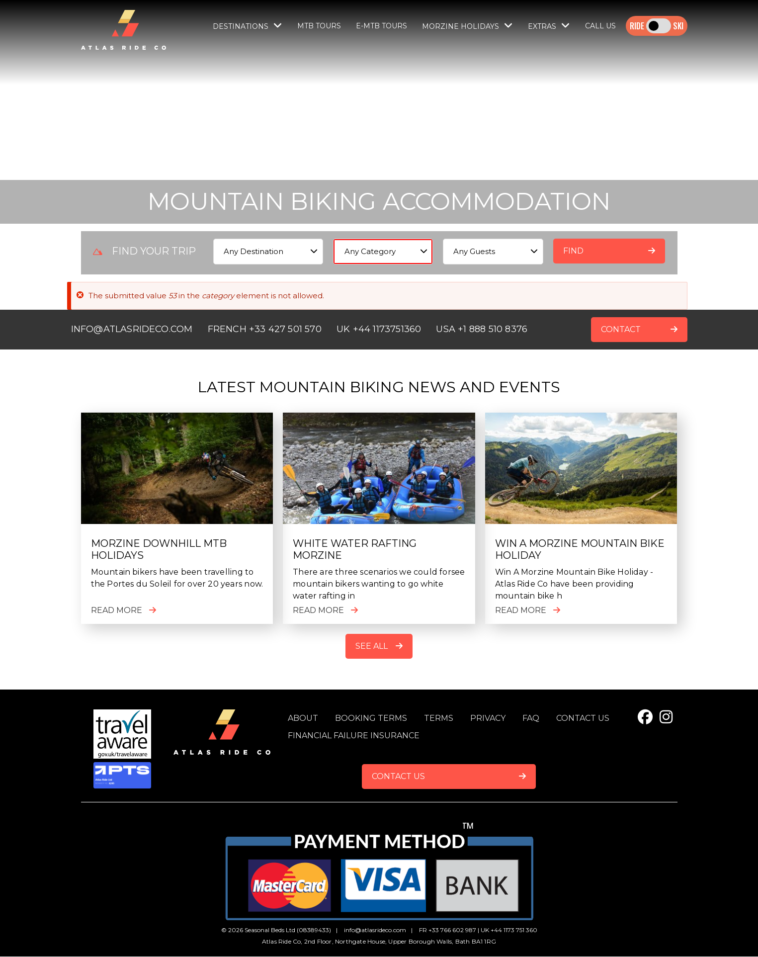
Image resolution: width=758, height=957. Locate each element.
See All (371, 646)
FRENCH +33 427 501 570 (265, 329)
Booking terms (371, 718)
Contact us (582, 718)
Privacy (487, 718)
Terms (438, 718)
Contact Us (398, 776)
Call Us (600, 25)
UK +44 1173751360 (379, 329)
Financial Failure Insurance (354, 735)
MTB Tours (319, 25)
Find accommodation (601, 254)
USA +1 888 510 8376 (481, 329)
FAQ (530, 718)
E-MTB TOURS (381, 25)
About (303, 718)
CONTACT (621, 329)
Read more (116, 610)
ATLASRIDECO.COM (148, 329)
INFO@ (87, 329)
